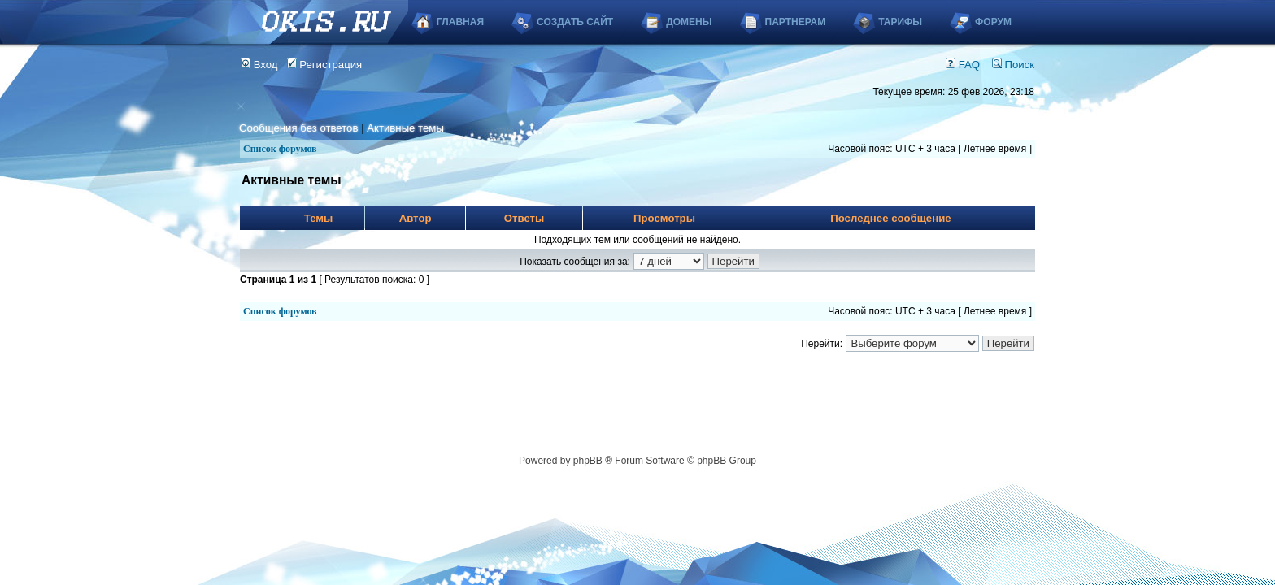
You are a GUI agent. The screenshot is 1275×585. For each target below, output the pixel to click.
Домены (688, 22)
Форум (993, 22)
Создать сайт (575, 22)
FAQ (963, 64)
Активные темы (405, 128)
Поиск (1013, 64)
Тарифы (900, 22)
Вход (259, 64)
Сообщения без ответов (298, 128)
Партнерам (795, 22)
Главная (460, 22)
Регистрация (325, 64)
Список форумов (280, 148)
